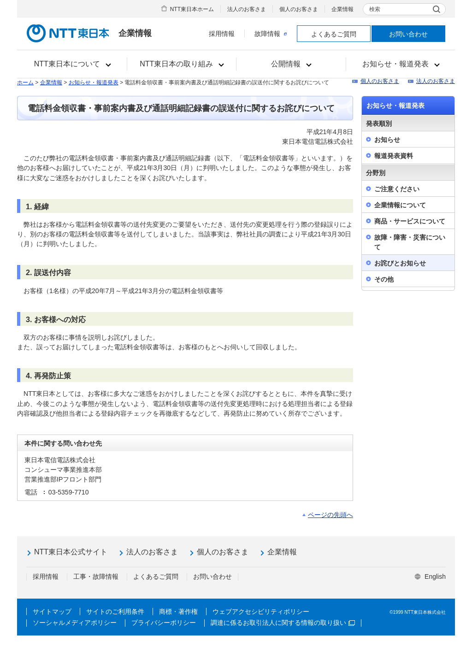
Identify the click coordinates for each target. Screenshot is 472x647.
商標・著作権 (178, 611)
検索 (374, 9)
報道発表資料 (393, 155)
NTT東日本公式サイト (70, 552)
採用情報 (222, 33)
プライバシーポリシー (163, 622)
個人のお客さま (298, 9)
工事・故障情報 (95, 576)
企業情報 (342, 9)
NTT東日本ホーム (192, 9)
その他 (384, 279)
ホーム (25, 82)
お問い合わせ (408, 34)
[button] (72, 64)
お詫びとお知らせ (400, 263)
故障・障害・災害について (409, 242)
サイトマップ (52, 611)
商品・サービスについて (409, 221)
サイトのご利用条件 (115, 611)
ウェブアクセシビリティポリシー (260, 611)
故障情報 (270, 33)
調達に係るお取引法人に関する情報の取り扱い (283, 622)
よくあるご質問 (333, 34)
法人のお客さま (246, 9)
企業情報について (400, 205)
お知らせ (387, 139)
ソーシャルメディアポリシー (75, 622)
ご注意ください (396, 189)
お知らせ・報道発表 (93, 82)
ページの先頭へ (330, 514)
